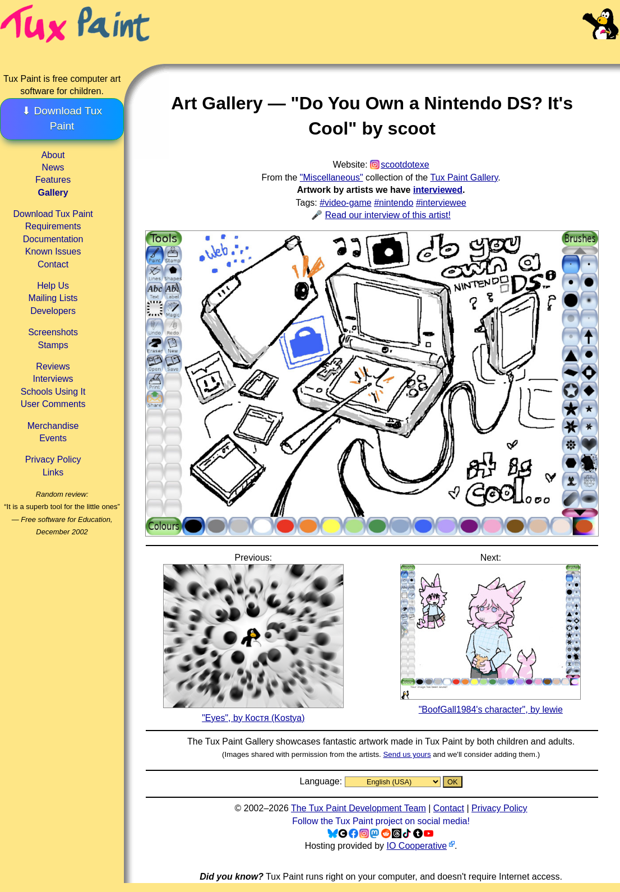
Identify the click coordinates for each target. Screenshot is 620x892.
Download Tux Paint (52, 214)
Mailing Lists (53, 298)
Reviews (53, 366)
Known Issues (53, 251)
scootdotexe (405, 164)
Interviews (53, 378)
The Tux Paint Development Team (358, 808)
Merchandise (53, 426)
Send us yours (407, 754)
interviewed (437, 190)
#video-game (346, 202)
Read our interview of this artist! (388, 215)
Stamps (53, 345)
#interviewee (441, 202)
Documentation (53, 239)
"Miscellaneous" (331, 177)
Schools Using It (53, 391)
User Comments (53, 404)
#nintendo (393, 202)
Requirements (53, 226)
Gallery (53, 192)
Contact (53, 264)
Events (53, 438)
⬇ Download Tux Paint (62, 118)
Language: (322, 781)
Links (53, 472)
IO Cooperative (416, 846)
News (53, 167)
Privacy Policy (53, 459)
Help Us (53, 285)
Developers (53, 311)
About (53, 155)
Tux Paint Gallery (464, 177)
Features (53, 179)
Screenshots (53, 332)
